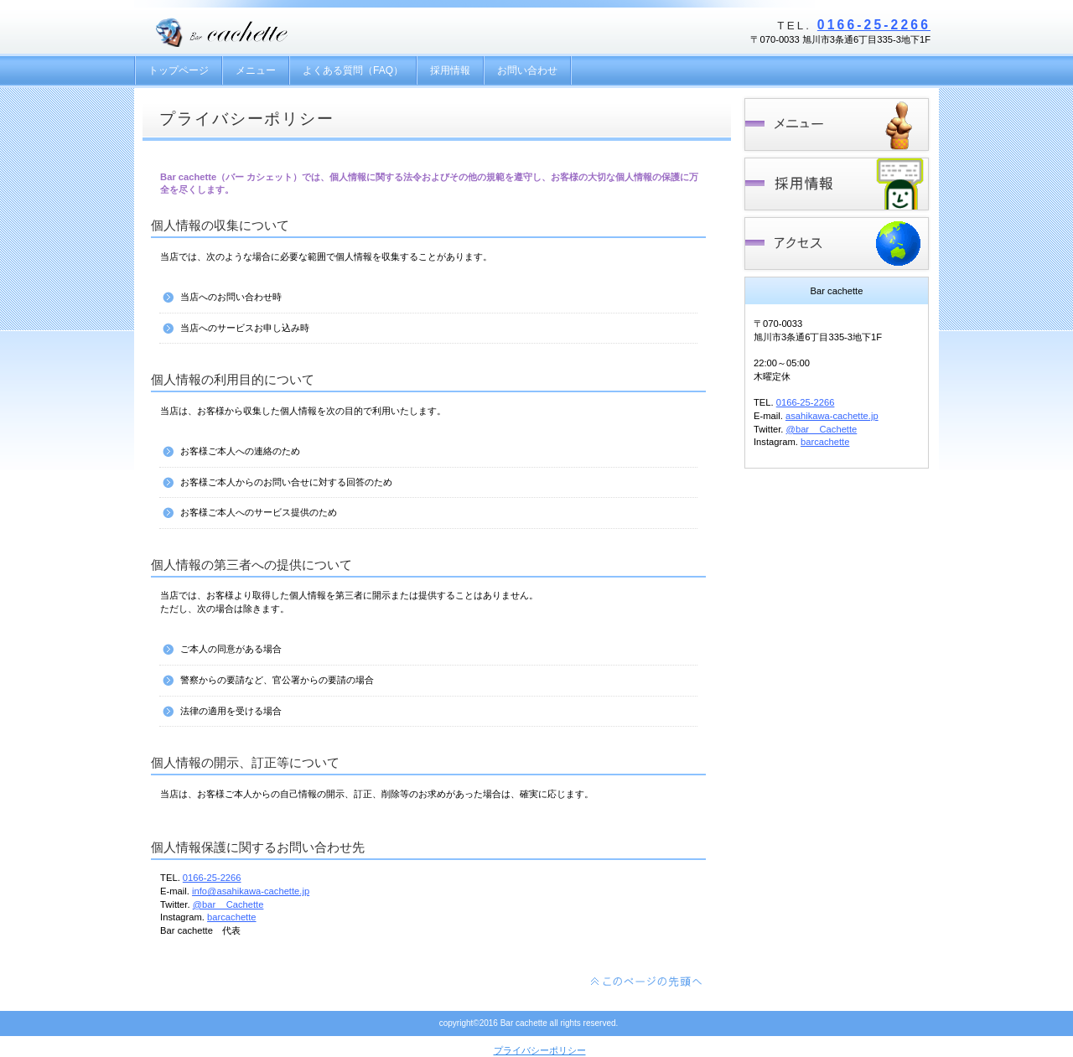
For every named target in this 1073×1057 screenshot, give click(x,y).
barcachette (231, 917)
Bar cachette (259, 31)
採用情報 (836, 184)
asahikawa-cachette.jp (832, 416)
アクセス (836, 243)
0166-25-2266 (873, 25)
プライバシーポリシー (540, 1050)
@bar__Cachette (228, 904)
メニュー (836, 124)
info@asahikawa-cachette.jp (250, 891)
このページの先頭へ (647, 982)
